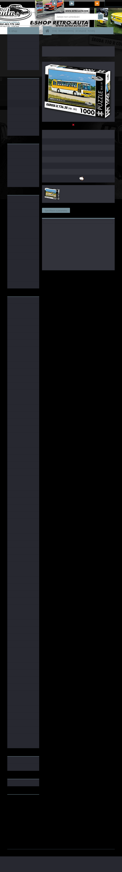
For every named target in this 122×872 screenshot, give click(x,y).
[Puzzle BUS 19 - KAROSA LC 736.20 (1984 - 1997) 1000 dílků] (78, 63)
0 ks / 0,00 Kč (106, 2)
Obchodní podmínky (66, 30)
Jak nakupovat (80, 30)
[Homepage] (48, 30)
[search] (100, 17)
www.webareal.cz (36, 851)
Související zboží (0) (82, 210)
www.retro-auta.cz (16, 801)
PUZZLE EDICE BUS (57, 40)
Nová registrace (82, 3)
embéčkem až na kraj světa (20, 807)
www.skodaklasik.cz (17, 805)
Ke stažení (49, 215)
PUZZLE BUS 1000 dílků (75, 40)
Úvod (46, 40)
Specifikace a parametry (56, 210)
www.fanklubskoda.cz (18, 803)
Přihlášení (63, 3)
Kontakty (91, 30)
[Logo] (26, 17)
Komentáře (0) (104, 210)
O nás (54, 30)
